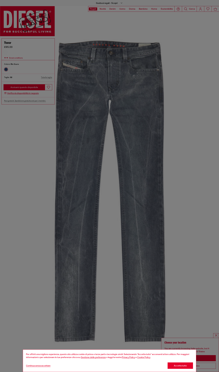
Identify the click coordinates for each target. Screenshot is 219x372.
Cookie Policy (143, 357)
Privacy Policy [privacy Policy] (128, 357)
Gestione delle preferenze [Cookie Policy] (93, 357)
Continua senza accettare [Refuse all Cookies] (38, 365)
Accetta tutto (180, 365)
